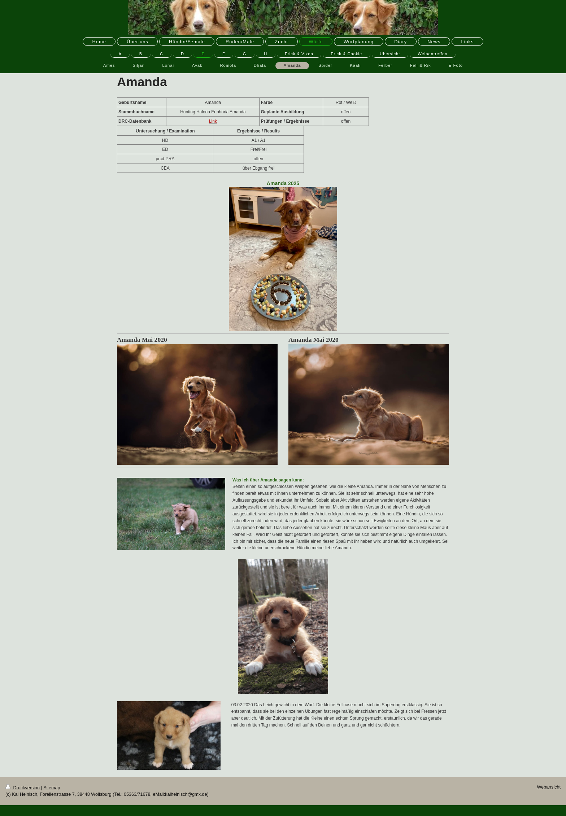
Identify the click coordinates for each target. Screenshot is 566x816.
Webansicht (549, 787)
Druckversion (23, 787)
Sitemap (51, 787)
